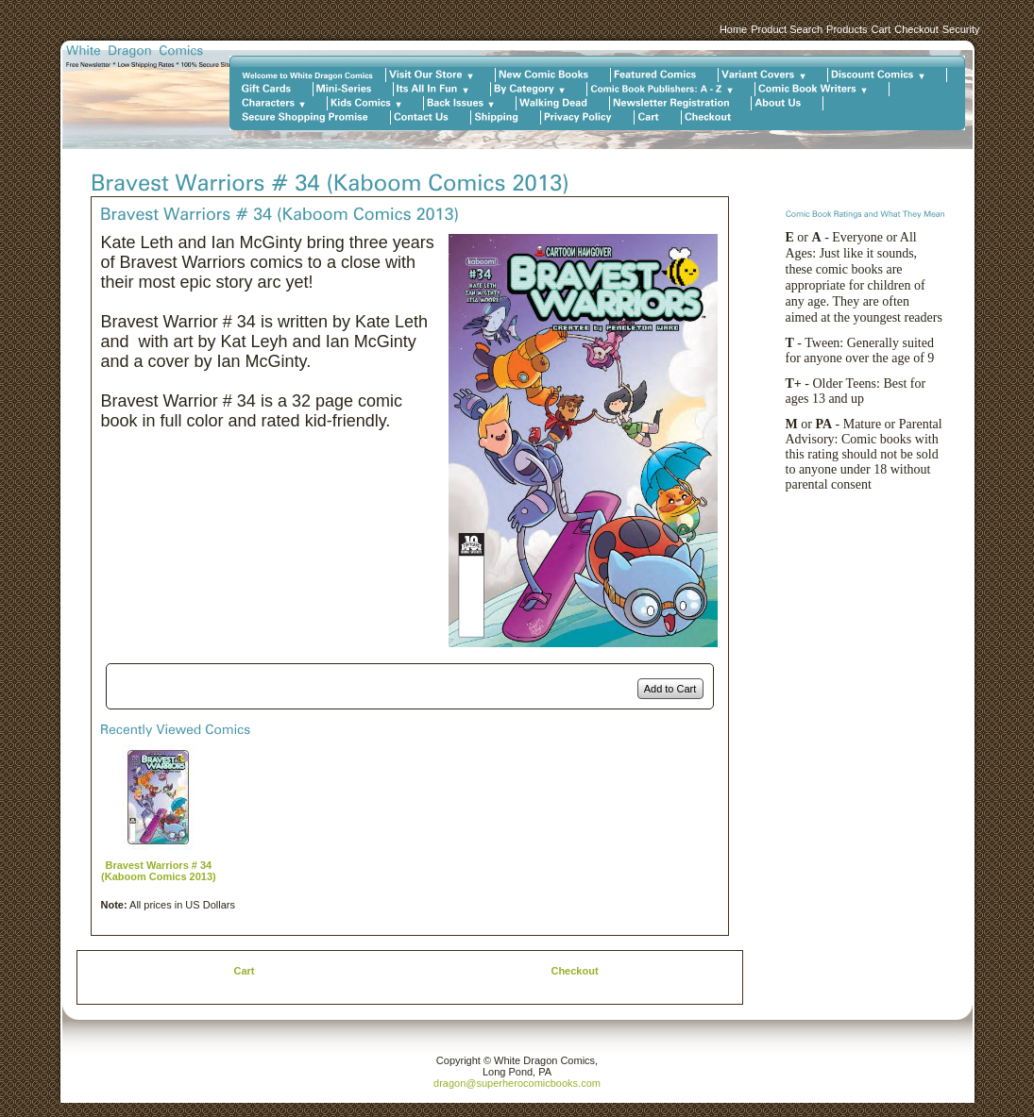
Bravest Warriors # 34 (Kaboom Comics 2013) (158, 870)
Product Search (786, 29)
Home (733, 29)
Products (846, 29)
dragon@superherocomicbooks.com (517, 1083)
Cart (880, 29)
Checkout (916, 29)
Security (961, 29)
